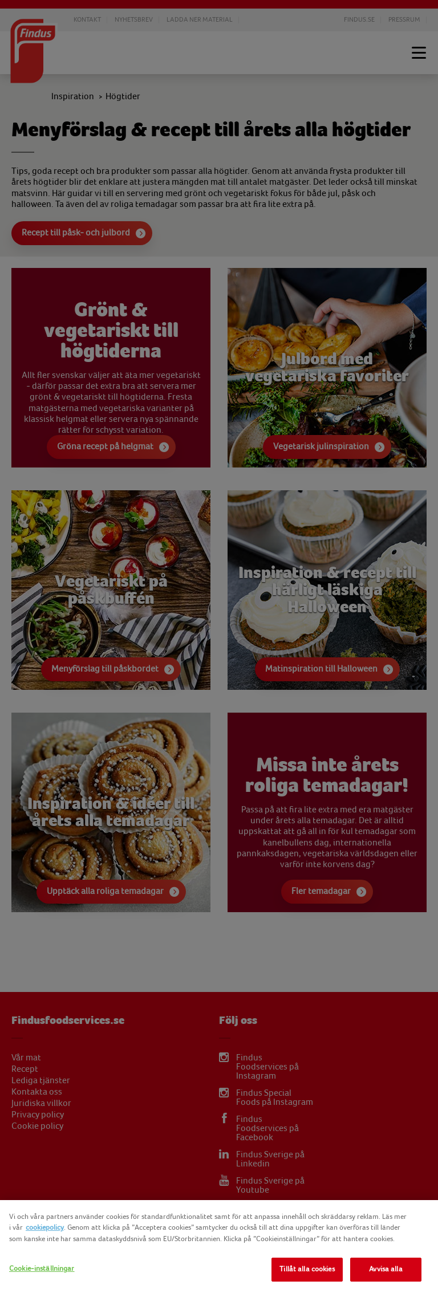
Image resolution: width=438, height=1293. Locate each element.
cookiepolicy (45, 1227)
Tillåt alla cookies (306, 1269)
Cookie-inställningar (42, 1268)
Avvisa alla (385, 1269)
